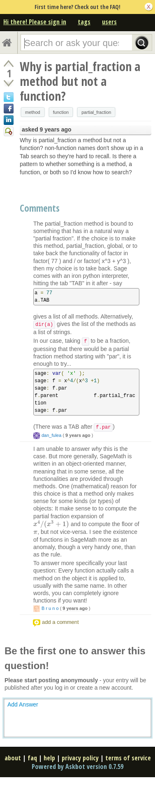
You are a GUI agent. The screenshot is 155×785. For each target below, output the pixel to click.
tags (84, 21)
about (13, 757)
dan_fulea (51, 435)
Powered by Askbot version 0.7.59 (77, 766)
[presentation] (51, 524)
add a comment (60, 622)
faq (32, 757)
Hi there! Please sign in (34, 21)
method (32, 112)
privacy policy (80, 757)
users (109, 21)
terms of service (128, 757)
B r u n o (50, 608)
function (61, 112)
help (49, 757)
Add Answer (22, 704)
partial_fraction (96, 112)
